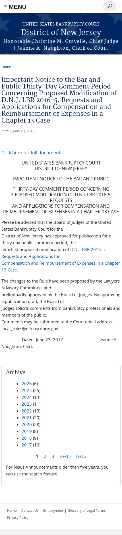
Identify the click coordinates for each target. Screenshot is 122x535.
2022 (27, 411)
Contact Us (30, 510)
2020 (27, 424)
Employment (53, 510)
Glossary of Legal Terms (87, 510)
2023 (27, 404)
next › (65, 456)
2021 (27, 417)
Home (6, 66)
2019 (27, 431)
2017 (27, 445)
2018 (27, 438)
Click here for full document (31, 152)
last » (81, 456)
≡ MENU (15, 6)
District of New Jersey (61, 32)
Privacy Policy (17, 517)
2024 (27, 397)
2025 (27, 390)
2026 (27, 383)
